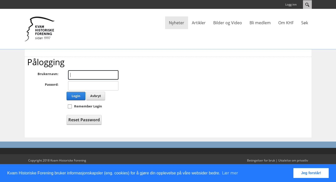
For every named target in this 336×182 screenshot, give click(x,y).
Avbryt (95, 96)
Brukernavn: (48, 74)
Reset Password (84, 120)
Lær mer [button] (230, 173)
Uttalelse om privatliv (293, 160)
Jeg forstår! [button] (311, 173)
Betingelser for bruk (261, 160)
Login (76, 96)
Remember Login (88, 106)
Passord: (51, 84)
